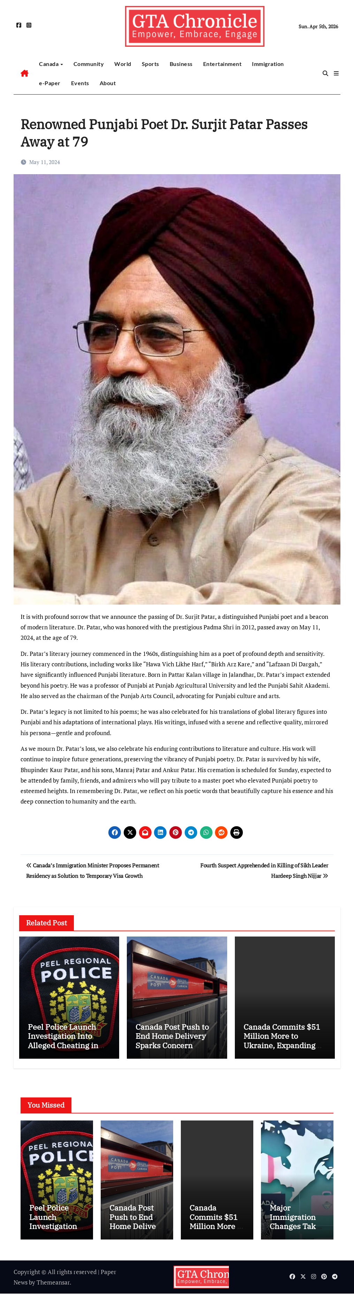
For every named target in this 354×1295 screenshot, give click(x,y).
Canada (49, 63)
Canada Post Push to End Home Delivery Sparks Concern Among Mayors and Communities (172, 1045)
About (108, 83)
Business (181, 63)
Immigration (268, 63)
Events (80, 83)
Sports (150, 63)
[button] (336, 73)
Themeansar (53, 1283)
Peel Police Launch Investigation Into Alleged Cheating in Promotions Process (64, 1040)
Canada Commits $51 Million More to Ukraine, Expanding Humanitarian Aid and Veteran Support (284, 1045)
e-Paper (50, 83)
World (122, 63)
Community (89, 63)
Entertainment (222, 63)
